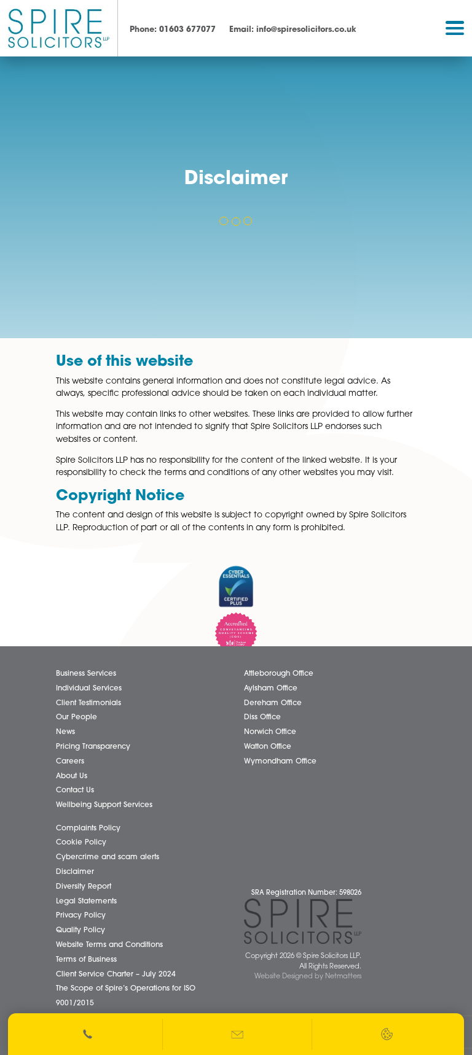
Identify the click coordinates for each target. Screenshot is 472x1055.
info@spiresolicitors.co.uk (292, 30)
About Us (71, 776)
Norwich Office (270, 732)
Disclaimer (75, 872)
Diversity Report (83, 887)
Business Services (86, 674)
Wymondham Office (280, 761)
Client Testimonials (88, 703)
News (65, 732)
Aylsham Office (270, 688)
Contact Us (75, 790)
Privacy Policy (81, 915)
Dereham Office (273, 703)
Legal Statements (86, 901)
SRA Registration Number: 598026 (306, 893)
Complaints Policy (88, 828)
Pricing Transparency (93, 747)
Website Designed (283, 976)
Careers (70, 761)
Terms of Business (86, 960)
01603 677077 (173, 30)
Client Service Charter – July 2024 (116, 974)
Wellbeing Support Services (104, 805)
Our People (76, 718)
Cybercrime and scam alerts (107, 857)
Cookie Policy (81, 842)
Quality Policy (80, 930)
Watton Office (267, 747)
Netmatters (343, 976)
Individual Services (89, 688)
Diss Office (262, 718)
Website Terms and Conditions (109, 945)
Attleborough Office (278, 674)
